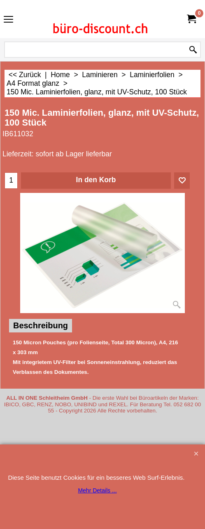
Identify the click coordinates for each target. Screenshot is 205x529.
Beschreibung (40, 325)
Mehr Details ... (97, 490)
